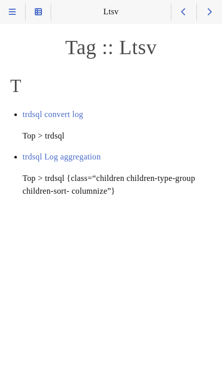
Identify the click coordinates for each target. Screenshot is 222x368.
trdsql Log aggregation (62, 157)
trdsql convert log (53, 114)
